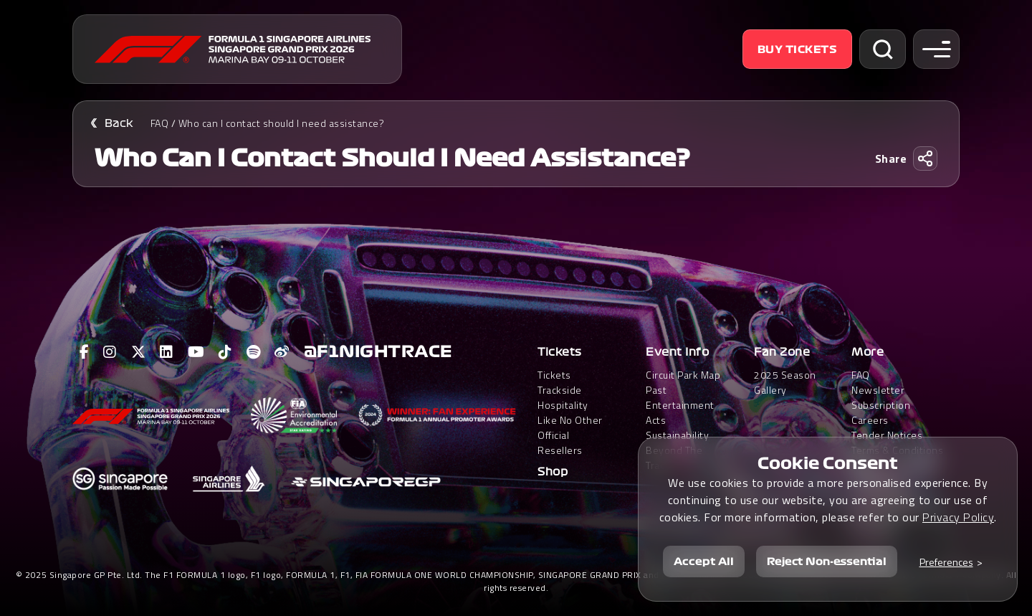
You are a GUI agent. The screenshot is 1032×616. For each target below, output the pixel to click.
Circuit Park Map (683, 374)
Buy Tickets (798, 49)
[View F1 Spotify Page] (253, 352)
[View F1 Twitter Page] (138, 352)
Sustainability (677, 434)
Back (119, 123)
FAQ (159, 123)
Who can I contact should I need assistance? (281, 123)
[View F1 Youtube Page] (196, 352)
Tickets (560, 352)
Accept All (704, 561)
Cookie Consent (828, 463)
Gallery (770, 389)
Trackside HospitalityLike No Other (570, 404)
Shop (553, 472)
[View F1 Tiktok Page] (225, 352)
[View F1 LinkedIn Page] (167, 352)
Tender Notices (886, 434)
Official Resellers (560, 442)
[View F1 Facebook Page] (84, 352)
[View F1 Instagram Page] (110, 352)
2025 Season (785, 374)
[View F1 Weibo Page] (282, 352)
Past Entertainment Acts (680, 404)
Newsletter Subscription (880, 397)
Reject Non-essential (827, 561)
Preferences (946, 561)
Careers (870, 419)
